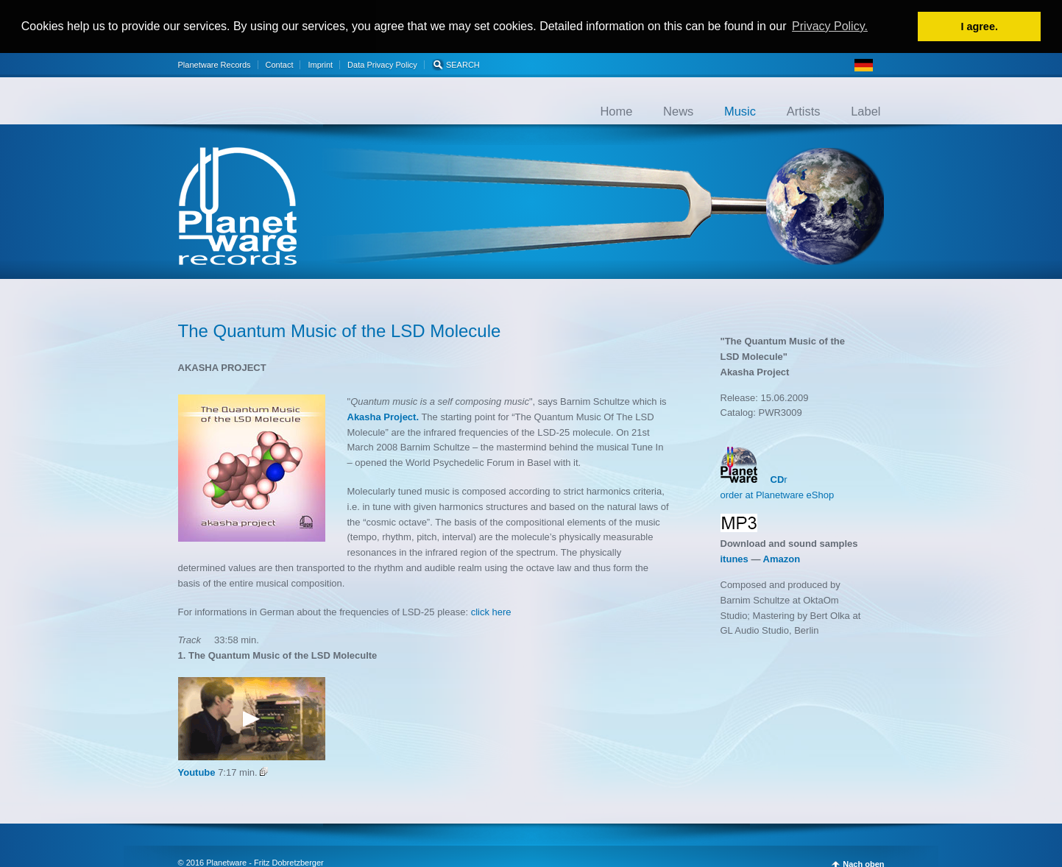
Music (740, 109)
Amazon (782, 558)
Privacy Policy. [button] (830, 26)
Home (616, 109)
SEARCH (456, 63)
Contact (280, 63)
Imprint (320, 63)
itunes (734, 558)
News (678, 109)
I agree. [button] (978, 26)
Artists (804, 109)
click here (491, 610)
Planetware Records (214, 63)
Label (865, 109)
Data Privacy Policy (382, 63)
